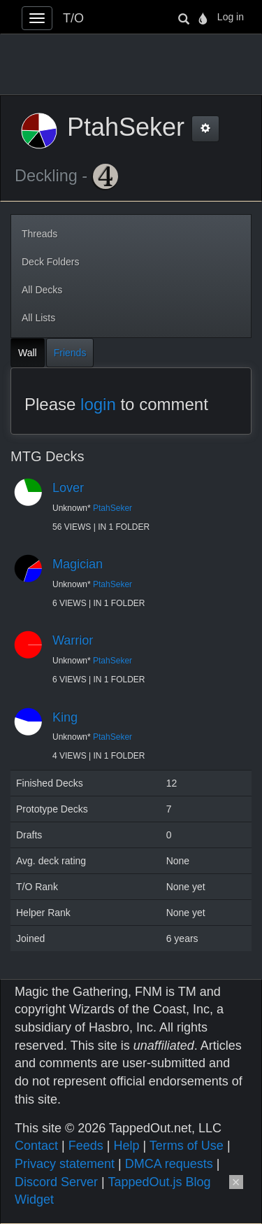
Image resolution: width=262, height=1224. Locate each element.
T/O (73, 18)
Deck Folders (50, 261)
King (65, 717)
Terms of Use (187, 1146)
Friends (70, 352)
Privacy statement (65, 1164)
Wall (27, 352)
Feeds (85, 1146)
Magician (77, 564)
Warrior (72, 640)
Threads (39, 233)
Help (126, 1146)
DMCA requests (169, 1164)
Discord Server (56, 1182)
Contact (36, 1146)
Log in (230, 16)
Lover (68, 488)
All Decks (42, 289)
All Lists (38, 317)
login (98, 404)
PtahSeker (112, 508)
